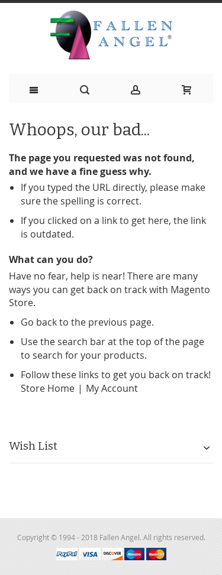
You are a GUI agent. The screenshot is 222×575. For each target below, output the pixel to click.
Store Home (48, 388)
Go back (39, 322)
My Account (112, 388)
